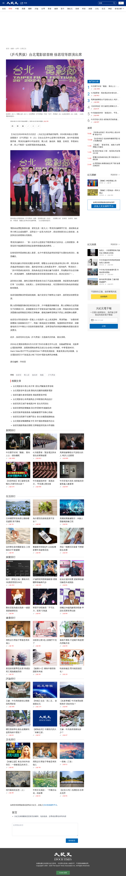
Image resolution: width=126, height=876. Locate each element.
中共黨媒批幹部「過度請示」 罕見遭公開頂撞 (105, 113)
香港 (49, 9)
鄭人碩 (26, 375)
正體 (21, 3)
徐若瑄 (18, 375)
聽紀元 (70, 9)
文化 (97, 9)
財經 (77, 9)
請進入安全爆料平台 (104, 206)
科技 (84, 9)
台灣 (43, 9)
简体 (25, 3)
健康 (56, 9)
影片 (62, 9)
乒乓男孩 (51, 375)
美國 (23, 9)
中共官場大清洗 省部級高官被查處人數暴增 (105, 120)
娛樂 (90, 9)
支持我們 (103, 297)
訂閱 (104, 326)
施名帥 (34, 375)
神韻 (110, 9)
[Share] (7, 458)
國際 (30, 9)
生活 (103, 9)
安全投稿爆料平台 (50, 805)
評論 (36, 9)
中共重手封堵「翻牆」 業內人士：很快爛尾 (105, 86)
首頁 (4, 9)
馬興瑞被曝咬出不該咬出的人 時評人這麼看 (105, 100)
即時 (10, 9)
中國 (17, 9)
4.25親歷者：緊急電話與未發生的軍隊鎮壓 (105, 93)
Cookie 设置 (63, 872)
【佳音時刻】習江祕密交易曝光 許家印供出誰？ (105, 106)
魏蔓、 (42, 375)
